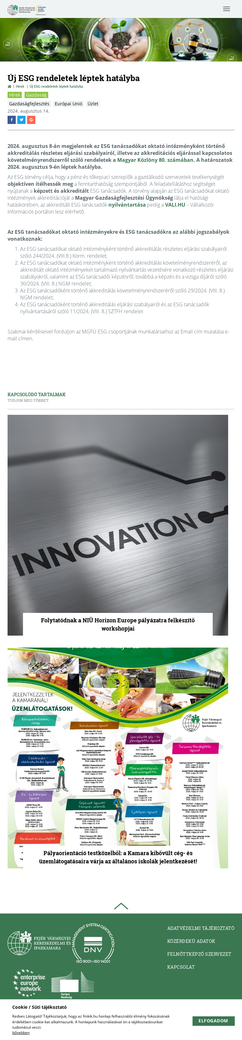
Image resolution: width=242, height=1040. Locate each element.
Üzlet (93, 104)
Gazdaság (36, 95)
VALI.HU (175, 204)
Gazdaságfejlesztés (29, 104)
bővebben (21, 1032)
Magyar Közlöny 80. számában (155, 159)
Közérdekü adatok (191, 941)
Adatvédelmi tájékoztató (201, 928)
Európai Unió (68, 104)
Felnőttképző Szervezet (199, 954)
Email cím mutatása (202, 331)
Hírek (20, 86)
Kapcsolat (181, 967)
